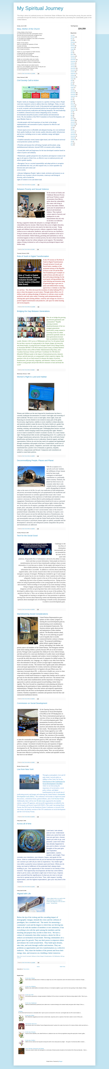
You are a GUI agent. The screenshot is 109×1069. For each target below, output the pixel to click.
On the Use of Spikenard (30, 1003)
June (72, 35)
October (72, 63)
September (73, 73)
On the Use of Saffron (30, 1040)
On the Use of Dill (29, 994)
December (73, 59)
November (73, 61)
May (72, 38)
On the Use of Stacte (30, 978)
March (72, 54)
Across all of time (24, 824)
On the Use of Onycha (30, 1032)
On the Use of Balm (29, 1015)
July (71, 51)
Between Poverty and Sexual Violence (33, 189)
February (73, 37)
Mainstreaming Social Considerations (32, 614)
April (72, 40)
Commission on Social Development (32, 703)
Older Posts (62, 966)
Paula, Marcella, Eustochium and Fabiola (34, 1048)
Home (38, 966)
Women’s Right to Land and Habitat (32, 377)
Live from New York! (25, 769)
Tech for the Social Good (27, 536)
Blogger (60, 1061)
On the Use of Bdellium (30, 986)
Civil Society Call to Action (28, 80)
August (72, 49)
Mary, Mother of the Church (28, 29)
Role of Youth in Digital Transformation (33, 256)
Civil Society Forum (57, 799)
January (72, 47)
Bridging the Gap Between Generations (33, 311)
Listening (20, 1011)
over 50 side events (39, 801)
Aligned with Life (24, 894)
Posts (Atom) (26, 969)
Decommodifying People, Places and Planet (35, 460)
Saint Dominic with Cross (31, 1023)
